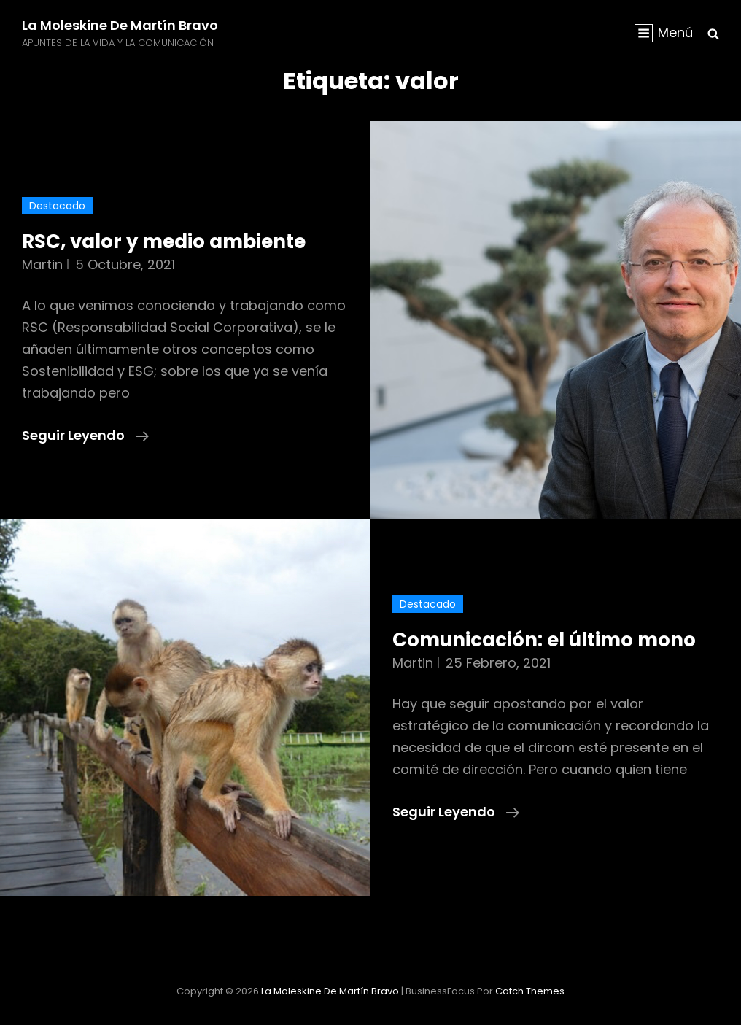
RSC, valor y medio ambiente (164, 241)
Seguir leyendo (85, 435)
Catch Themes (530, 991)
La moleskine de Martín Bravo (120, 25)
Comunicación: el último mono (544, 640)
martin (42, 264)
